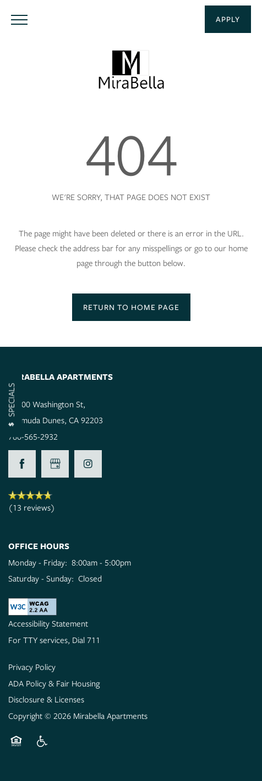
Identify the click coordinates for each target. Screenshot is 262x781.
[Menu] (19, 19)
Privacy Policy (32, 666)
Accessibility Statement (48, 623)
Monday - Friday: (37, 562)
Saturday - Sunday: (41, 578)
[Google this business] (55, 464)
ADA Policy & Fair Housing (54, 683)
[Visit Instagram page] (88, 464)
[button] (228, 19)
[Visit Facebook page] (22, 464)
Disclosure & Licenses (46, 699)
